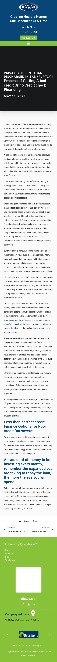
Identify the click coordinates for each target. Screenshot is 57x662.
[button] (28, 43)
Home (8, 550)
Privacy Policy (39, 645)
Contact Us (26, 645)
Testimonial (10, 560)
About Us (9, 553)
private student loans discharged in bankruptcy (27, 75)
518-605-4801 (28, 32)
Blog (7, 556)
